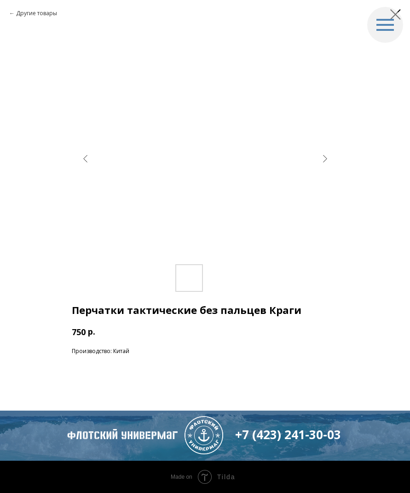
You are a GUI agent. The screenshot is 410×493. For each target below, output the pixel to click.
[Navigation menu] (385, 25)
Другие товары (36, 13)
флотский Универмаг (122, 435)
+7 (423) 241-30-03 (288, 434)
